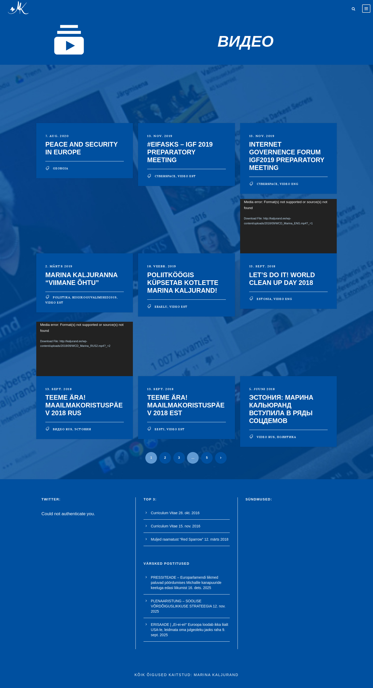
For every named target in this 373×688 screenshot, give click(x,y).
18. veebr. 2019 (161, 266)
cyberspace (165, 176)
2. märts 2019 (59, 266)
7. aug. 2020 (57, 136)
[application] (288, 226)
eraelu (161, 307)
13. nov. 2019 (160, 136)
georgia (60, 168)
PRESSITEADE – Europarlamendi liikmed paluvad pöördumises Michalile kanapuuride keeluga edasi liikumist (186, 582)
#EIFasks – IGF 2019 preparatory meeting (180, 152)
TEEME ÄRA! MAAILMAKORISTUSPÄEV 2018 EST (186, 405)
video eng (289, 184)
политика (286, 437)
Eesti (159, 429)
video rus (266, 437)
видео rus (62, 429)
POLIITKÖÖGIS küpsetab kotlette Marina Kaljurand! (182, 282)
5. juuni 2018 (262, 389)
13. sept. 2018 (262, 266)
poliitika (61, 297)
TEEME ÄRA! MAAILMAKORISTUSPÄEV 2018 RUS (84, 405)
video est (187, 176)
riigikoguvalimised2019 (94, 297)
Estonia (264, 299)
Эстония (82, 429)
